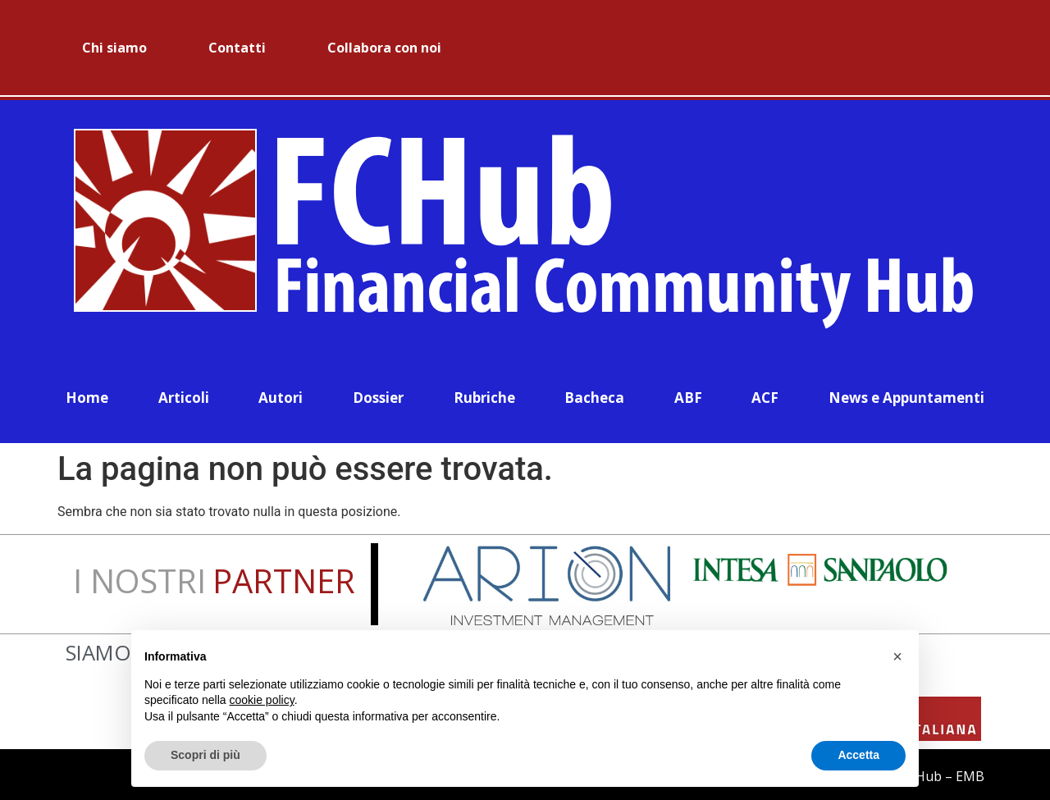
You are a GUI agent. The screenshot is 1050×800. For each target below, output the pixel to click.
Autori (280, 394)
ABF (688, 394)
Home (87, 394)
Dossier (378, 394)
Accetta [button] (858, 754)
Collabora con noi (384, 48)
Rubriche (484, 394)
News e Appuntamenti (906, 394)
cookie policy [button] (262, 699)
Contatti (237, 48)
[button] (897, 656)
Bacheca (594, 394)
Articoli (183, 394)
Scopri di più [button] (205, 754)
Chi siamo (114, 48)
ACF (764, 394)
